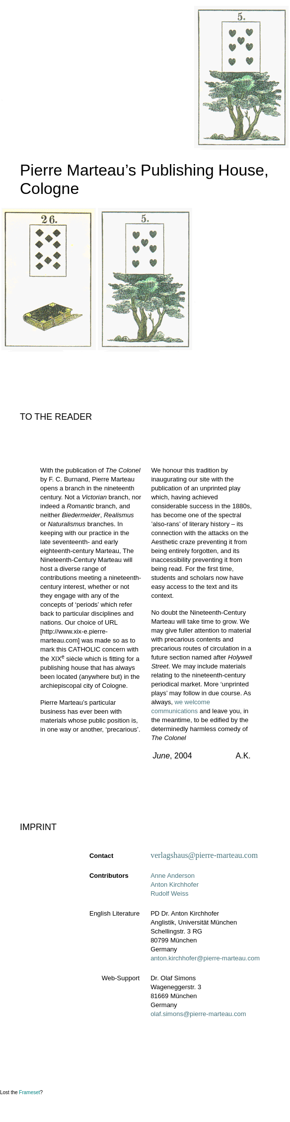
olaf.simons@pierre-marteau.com (198, 1014)
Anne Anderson (172, 875)
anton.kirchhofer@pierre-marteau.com (205, 958)
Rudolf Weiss (169, 893)
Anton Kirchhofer (174, 884)
